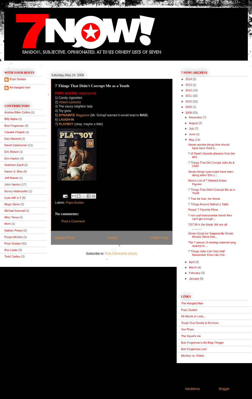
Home (112, 238)
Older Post (159, 238)
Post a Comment (73, 221)
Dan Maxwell (12, 138)
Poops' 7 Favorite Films (203, 209)
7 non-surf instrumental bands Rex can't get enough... (210, 217)
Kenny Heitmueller (16, 191)
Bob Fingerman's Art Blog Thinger (202, 342)
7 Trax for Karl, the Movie (204, 198)
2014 (189, 79)
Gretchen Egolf (13, 164)
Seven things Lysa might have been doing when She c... (210, 173)
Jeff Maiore (11, 177)
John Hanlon (12, 184)
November (196, 117)
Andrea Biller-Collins (17, 112)
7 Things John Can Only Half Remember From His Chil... (207, 253)
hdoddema (192, 389)
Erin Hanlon (11, 158)
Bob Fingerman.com (194, 349)
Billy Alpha (11, 118)
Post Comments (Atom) (121, 253)
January (194, 278)
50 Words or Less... (193, 316)
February (195, 272)
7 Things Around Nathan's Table (208, 204)
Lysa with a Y (12, 197)
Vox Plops (187, 329)
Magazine (82, 115)
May (192, 139)
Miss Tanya (11, 217)
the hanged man (20, 87)
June (192, 134)
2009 (189, 106)
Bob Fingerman (14, 125)
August (193, 123)
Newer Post (64, 238)
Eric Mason (11, 151)
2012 (189, 90)
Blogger (224, 389)
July (192, 128)
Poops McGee (13, 237)
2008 (189, 112)
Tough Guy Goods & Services (199, 322)
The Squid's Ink (191, 336)
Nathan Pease (13, 230)
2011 (189, 95)
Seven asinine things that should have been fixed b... (208, 146)
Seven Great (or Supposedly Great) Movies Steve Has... (210, 235)
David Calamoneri (15, 145)
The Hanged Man (192, 303)
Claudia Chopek (14, 132)
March (193, 267)
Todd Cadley (12, 256)
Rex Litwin (11, 250)
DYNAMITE (67, 115)
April (192, 261)
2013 (189, 84)
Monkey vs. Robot (192, 355)
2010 (189, 101)
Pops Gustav (75, 202)
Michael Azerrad (14, 210)
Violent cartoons (70, 102)
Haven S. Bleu (13, 171)
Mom (7, 223)
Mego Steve (12, 204)
